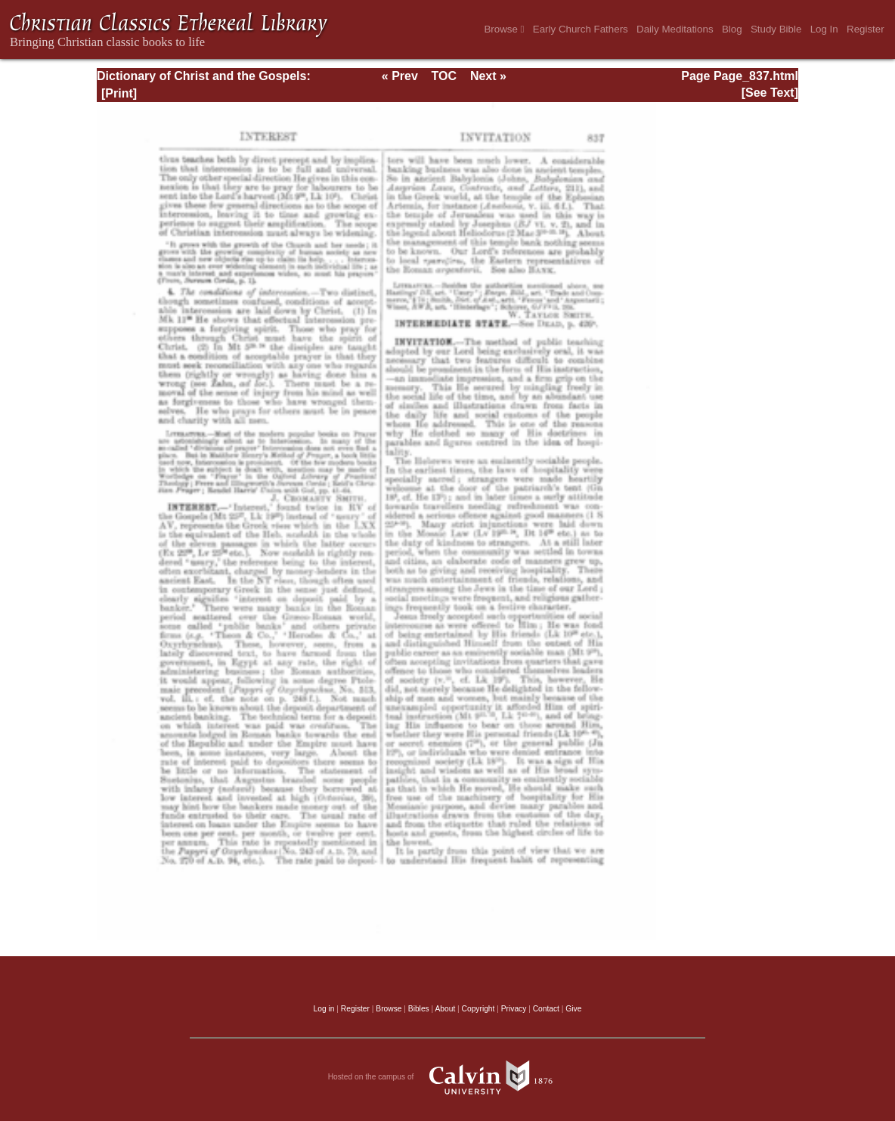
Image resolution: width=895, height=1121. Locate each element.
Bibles (418, 1009)
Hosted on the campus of (448, 1077)
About (445, 1009)
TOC (444, 76)
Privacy (514, 1009)
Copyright (478, 1009)
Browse (504, 29)
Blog (732, 29)
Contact (546, 1009)
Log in (324, 1009)
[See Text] (770, 92)
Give (573, 1009)
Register (865, 29)
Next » (488, 76)
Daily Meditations (674, 29)
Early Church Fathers (580, 29)
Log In (824, 29)
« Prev (400, 76)
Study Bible (776, 29)
